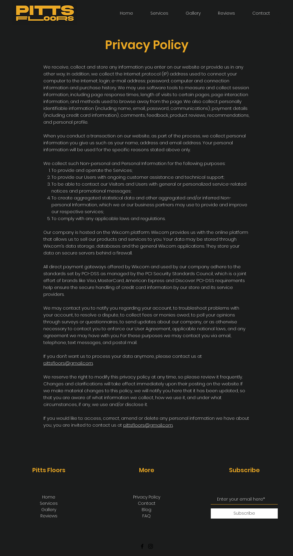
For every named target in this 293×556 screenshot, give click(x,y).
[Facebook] (142, 546)
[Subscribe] (244, 513)
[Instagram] (150, 546)
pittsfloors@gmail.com (68, 363)
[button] (187, 13)
